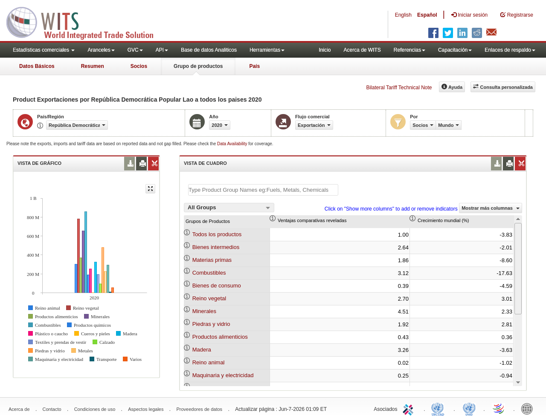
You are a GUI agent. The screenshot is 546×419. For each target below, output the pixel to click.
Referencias (409, 50)
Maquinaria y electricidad (223, 375)
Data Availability (232, 143)
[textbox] (263, 190)
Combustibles (209, 273)
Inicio (325, 50)
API (162, 50)
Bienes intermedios (216, 247)
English (403, 15)
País (254, 66)
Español (427, 15)
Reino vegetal (209, 298)
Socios (139, 66)
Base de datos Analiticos (209, 50)
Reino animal (208, 362)
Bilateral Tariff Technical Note (399, 88)
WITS (85, 21)
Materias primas (212, 260)
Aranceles (100, 50)
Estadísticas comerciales (44, 50)
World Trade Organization (499, 408)
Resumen (92, 66)
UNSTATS (469, 408)
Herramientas (267, 50)
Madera (201, 349)
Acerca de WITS (361, 50)
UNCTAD (439, 408)
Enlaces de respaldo (510, 50)
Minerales (204, 311)
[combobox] (229, 207)
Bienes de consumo (216, 285)
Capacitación (455, 50)
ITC (409, 408)
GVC (135, 50)
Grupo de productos (198, 66)
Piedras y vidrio (211, 324)
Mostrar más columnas (491, 208)
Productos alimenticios (220, 337)
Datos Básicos (37, 66)
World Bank (528, 408)
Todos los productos (217, 234)
